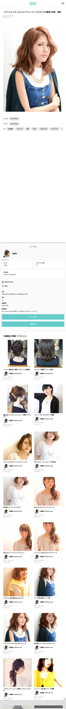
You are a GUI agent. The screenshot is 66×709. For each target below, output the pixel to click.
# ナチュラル (14, 123)
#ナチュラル (43, 128)
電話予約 (33, 237)
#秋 (27, 128)
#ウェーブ (19, 128)
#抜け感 (10, 128)
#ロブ (34, 128)
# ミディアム (14, 118)
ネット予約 (33, 230)
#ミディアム (54, 128)
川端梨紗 (14, 167)
